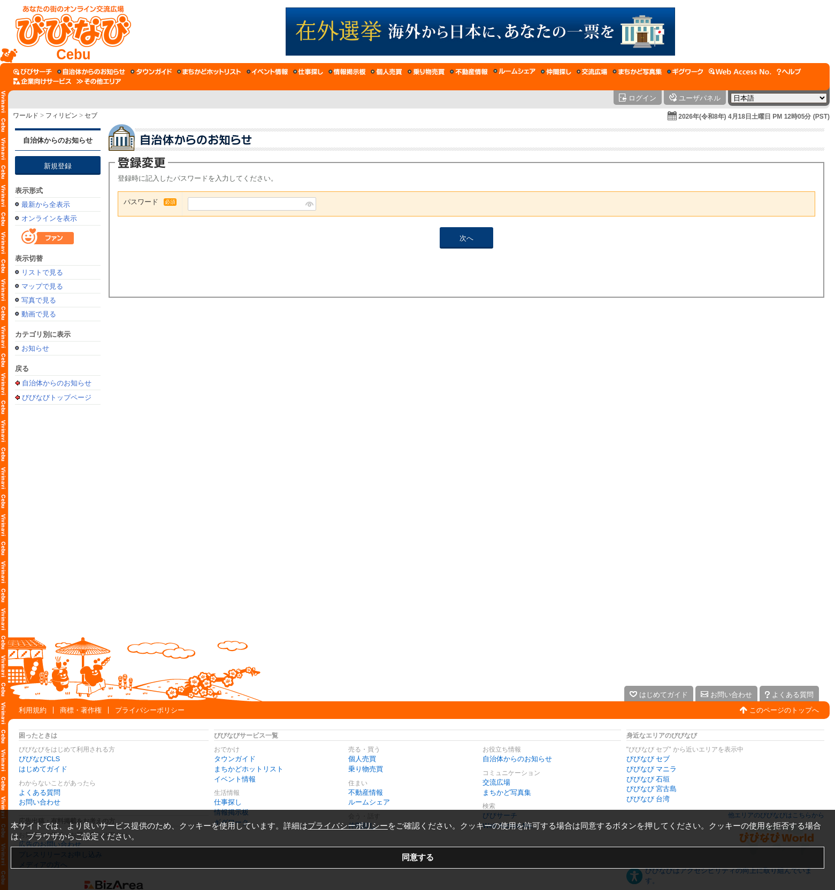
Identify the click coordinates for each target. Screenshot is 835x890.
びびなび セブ (648, 759)
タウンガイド (235, 759)
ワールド (26, 115)
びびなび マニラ (651, 769)
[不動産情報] (469, 71)
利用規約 (33, 710)
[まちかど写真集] (637, 71)
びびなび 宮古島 (651, 789)
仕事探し (228, 802)
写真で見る (38, 300)
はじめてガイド (43, 769)
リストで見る (42, 272)
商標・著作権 (81, 710)
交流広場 (496, 782)
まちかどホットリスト (249, 769)
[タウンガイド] (151, 71)
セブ (91, 115)
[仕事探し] (308, 71)
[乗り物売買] (426, 71)
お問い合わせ (39, 802)
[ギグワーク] (685, 71)
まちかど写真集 (506, 792)
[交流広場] (592, 71)
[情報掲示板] (346, 71)
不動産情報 (365, 792)
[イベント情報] (267, 71)
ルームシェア (369, 802)
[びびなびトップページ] (68, 31)
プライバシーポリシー (150, 710)
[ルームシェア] (514, 71)
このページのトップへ (784, 710)
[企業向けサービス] (42, 81)
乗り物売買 (365, 769)
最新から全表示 (45, 204)
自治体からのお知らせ (58, 140)
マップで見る (42, 286)
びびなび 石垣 (648, 779)
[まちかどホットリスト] (209, 71)
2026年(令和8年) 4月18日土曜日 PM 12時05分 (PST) (754, 116)
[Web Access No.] (740, 71)
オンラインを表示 (49, 218)
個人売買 (362, 759)
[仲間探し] (556, 71)
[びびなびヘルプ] (789, 71)
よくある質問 (39, 792)
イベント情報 (235, 779)
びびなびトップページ (56, 397)
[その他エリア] (98, 81)
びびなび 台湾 (648, 799)
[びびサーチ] (32, 71)
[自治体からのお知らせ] (91, 71)
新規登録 (58, 166)
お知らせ (35, 348)
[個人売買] (386, 71)
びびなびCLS (39, 759)
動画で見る (38, 314)
